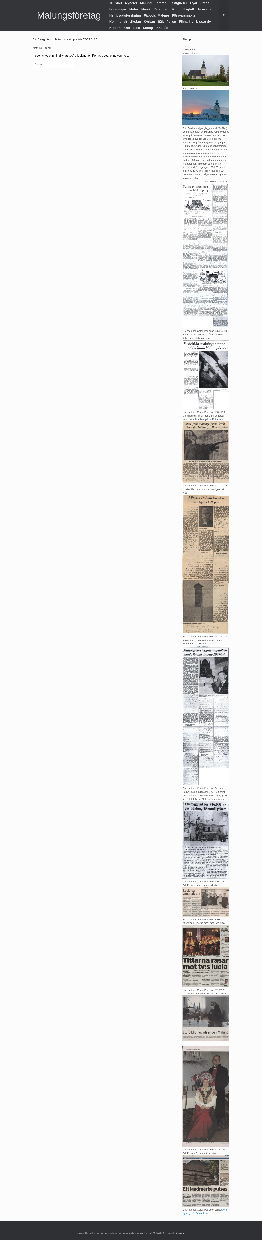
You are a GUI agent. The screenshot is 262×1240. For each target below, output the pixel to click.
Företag (161, 3)
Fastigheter (178, 3)
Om (127, 28)
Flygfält (188, 9)
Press (204, 3)
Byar (193, 3)
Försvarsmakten (184, 15)
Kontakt (115, 28)
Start (115, 3)
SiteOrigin (180, 1233)
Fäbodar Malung (156, 15)
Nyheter (131, 3)
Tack (136, 28)
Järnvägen (205, 9)
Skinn (175, 9)
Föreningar (117, 9)
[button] (224, 15)
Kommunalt (118, 21)
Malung (146, 3)
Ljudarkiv (203, 21)
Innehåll (162, 28)
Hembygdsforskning (125, 15)
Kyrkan (149, 21)
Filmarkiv (186, 21)
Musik (146, 9)
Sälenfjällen (167, 21)
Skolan (135, 21)
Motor (133, 9)
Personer (161, 9)
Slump (148, 28)
